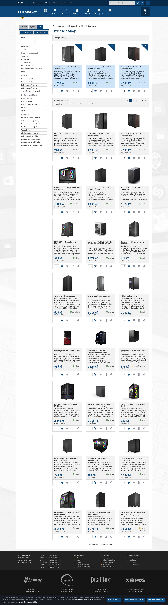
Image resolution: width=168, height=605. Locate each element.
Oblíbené (55, 11)
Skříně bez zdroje (90, 26)
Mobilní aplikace (108, 567)
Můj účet (88, 11)
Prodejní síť (99, 11)
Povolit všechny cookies (156, 600)
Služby (79, 562)
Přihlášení (133, 562)
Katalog (45, 11)
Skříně (81, 26)
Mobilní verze (134, 564)
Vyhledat (27, 32)
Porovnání (65, 11)
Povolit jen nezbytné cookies (134, 600)
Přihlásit (57, 3)
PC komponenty (61, 26)
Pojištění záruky (108, 562)
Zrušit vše (41, 32)
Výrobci (32, 27)
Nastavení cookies (114, 600)
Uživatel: (41, 3)
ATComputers (24, 3)
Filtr (40, 27)
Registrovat (70, 3)
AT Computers (79, 555)
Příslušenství (77, 11)
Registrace (133, 560)
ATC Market (105, 555)
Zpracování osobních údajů (85, 567)
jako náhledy (92, 104)
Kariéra (79, 560)
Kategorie (24, 27)
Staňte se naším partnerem (139, 558)
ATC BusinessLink (133, 555)
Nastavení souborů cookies (84, 600)
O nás (78, 558)
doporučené (74, 104)
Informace (110, 11)
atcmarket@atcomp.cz (25, 562)
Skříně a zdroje (72, 26)
